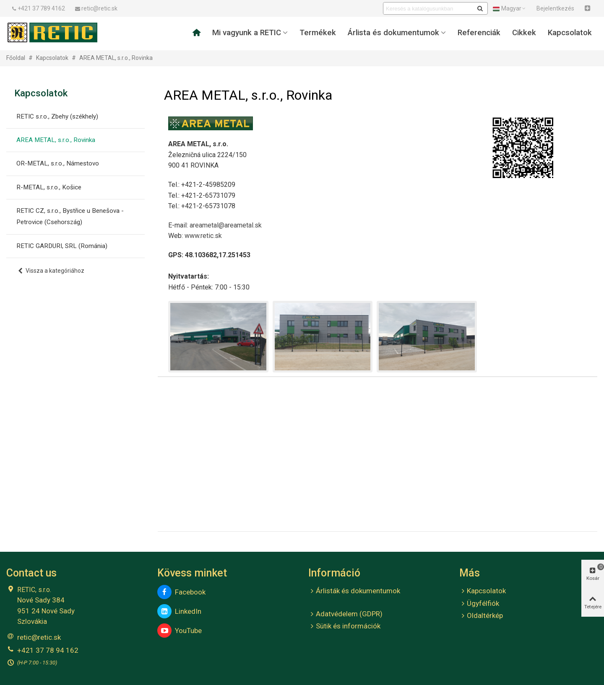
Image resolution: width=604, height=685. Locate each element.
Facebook (181, 592)
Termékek (317, 32)
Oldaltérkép (481, 615)
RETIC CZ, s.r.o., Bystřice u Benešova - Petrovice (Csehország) (70, 216)
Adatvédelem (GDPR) (345, 614)
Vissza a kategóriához (50, 270)
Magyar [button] (509, 8)
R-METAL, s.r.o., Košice (48, 187)
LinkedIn (179, 611)
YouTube (179, 630)
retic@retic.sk (39, 637)
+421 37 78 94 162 (47, 650)
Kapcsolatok (570, 32)
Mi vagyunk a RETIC (246, 32)
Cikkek (524, 32)
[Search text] (428, 8)
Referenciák (479, 32)
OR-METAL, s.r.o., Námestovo (57, 163)
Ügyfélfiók (479, 603)
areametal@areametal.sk (226, 225)
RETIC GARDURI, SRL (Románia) (61, 246)
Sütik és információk (344, 626)
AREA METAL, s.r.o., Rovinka (55, 140)
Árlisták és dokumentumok (354, 591)
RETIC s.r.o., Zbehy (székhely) (57, 116)
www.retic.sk (203, 236)
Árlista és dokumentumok (393, 32)
